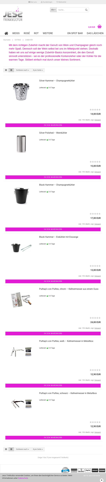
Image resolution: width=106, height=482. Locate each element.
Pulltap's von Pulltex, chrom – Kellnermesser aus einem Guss (68, 289)
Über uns (32, 2)
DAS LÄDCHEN (95, 33)
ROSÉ (27, 33)
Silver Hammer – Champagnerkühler (57, 80)
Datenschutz (23, 478)
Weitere (48, 33)
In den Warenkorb (53, 125)
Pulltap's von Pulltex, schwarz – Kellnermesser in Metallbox (68, 393)
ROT (36, 33)
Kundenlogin (46, 2)
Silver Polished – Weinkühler (53, 133)
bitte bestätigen (92, 476)
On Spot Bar (75, 33)
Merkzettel (61, 2)
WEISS (16, 33)
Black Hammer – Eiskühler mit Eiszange (58, 237)
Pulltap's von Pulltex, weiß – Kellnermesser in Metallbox (66, 341)
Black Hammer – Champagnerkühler (57, 185)
